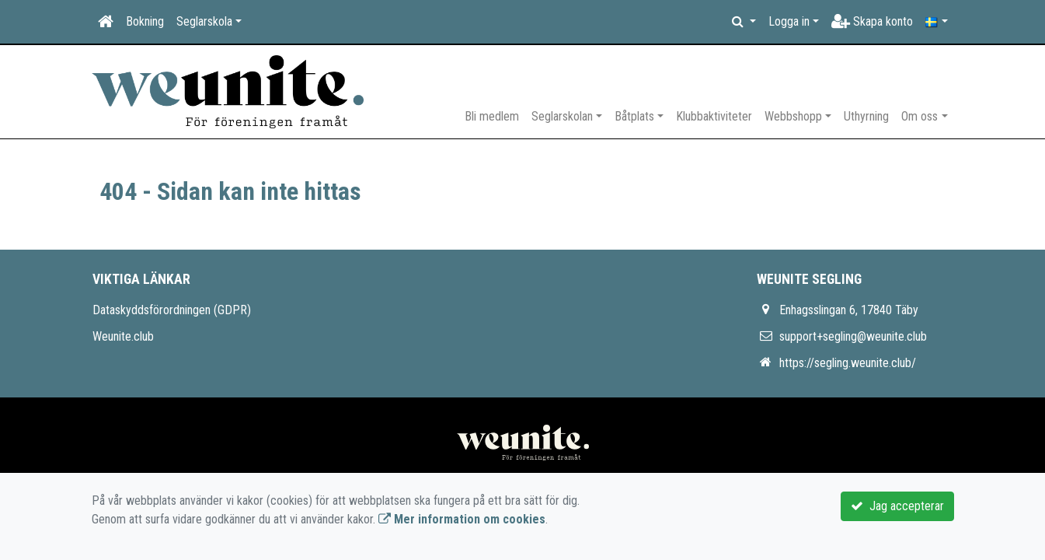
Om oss (919, 116)
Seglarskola (204, 21)
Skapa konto (872, 21)
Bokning (145, 21)
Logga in (789, 21)
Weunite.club (123, 336)
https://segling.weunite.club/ (847, 362)
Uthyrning (866, 116)
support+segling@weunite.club (853, 336)
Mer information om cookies (461, 519)
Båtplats (634, 116)
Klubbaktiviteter (714, 116)
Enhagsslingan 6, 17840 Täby (848, 310)
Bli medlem (492, 116)
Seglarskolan (562, 116)
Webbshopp (793, 116)
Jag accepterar (897, 506)
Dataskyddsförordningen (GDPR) (171, 310)
